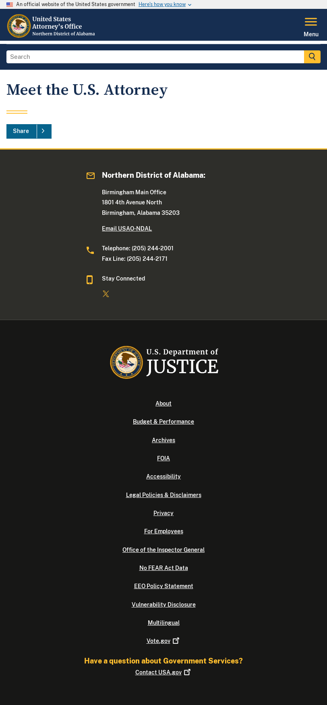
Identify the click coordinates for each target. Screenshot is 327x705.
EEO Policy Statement (163, 586)
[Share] (29, 131)
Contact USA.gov (163, 672)
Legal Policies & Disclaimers (163, 495)
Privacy (163, 513)
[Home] (51, 36)
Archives (163, 440)
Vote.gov (164, 641)
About (163, 403)
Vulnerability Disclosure (164, 604)
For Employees (163, 531)
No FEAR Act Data (163, 568)
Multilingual (164, 623)
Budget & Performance (163, 421)
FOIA (163, 458)
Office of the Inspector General (163, 550)
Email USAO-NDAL (127, 228)
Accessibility (163, 476)
